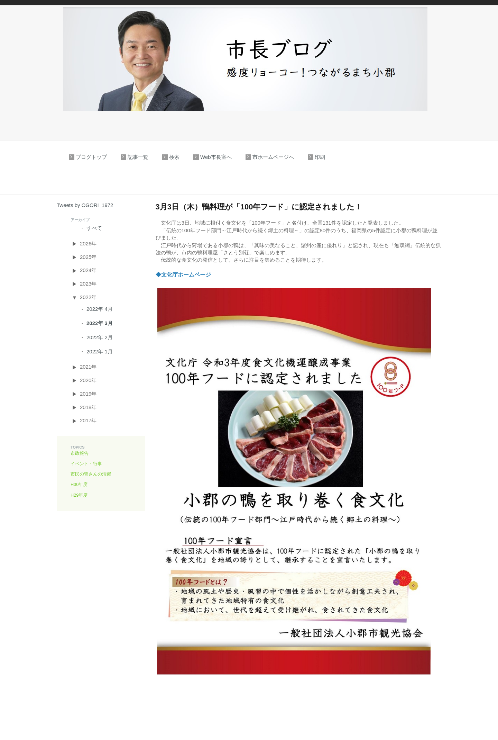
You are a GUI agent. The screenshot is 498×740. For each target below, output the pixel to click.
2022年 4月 (99, 309)
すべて (94, 228)
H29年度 (79, 495)
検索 (174, 157)
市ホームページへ (273, 157)
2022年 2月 (99, 337)
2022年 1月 (99, 351)
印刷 (320, 157)
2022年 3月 (99, 323)
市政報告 (80, 453)
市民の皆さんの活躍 (91, 474)
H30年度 (79, 484)
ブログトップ (91, 157)
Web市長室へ (216, 157)
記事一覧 (138, 157)
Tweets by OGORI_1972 (85, 205)
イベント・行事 (86, 463)
